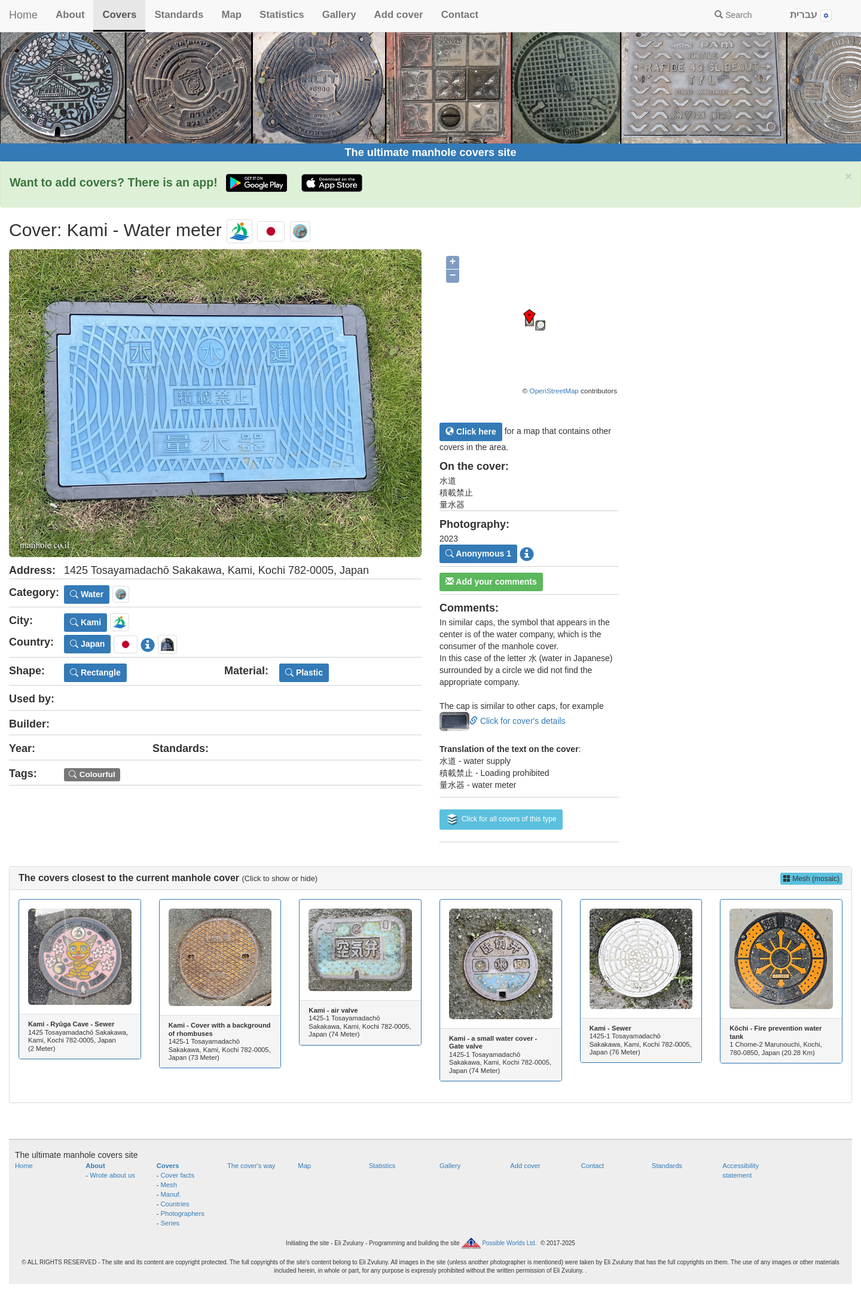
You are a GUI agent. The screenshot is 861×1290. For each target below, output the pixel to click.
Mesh (169, 1184)
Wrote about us (112, 1175)
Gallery (339, 14)
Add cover (398, 14)
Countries (175, 1204)
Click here (470, 431)
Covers (119, 14)
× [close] (848, 176)
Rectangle (95, 672)
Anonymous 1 (478, 553)
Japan (87, 644)
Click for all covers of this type (501, 819)
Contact (459, 14)
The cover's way (251, 1165)
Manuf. (171, 1194)
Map (231, 14)
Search (733, 15)
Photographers (182, 1213)
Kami (85, 622)
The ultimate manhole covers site (430, 152)
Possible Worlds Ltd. (509, 1243)
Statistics (281, 14)
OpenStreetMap (554, 391)
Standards (178, 14)
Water (86, 594)
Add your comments (491, 581)
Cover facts (178, 1175)
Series (170, 1223)
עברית (811, 15)
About (70, 14)
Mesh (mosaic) (811, 879)
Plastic (304, 672)
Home (23, 15)
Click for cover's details (502, 721)
